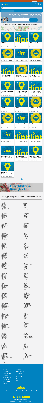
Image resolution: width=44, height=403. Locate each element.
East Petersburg (26, 239)
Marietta (24, 283)
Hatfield (3, 258)
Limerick (3, 278)
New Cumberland (5, 302)
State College (4, 339)
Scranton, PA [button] (23, 24)
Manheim (3, 283)
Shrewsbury (25, 334)
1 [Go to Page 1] (21, 179)
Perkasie (3, 316)
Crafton (24, 229)
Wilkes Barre (25, 356)
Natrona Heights (5, 299)
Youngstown (4, 362)
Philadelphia (4, 317)
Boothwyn (4, 215)
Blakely (3, 214)
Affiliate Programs (20, 380)
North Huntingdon (26, 305)
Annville (3, 206)
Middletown (25, 289)
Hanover (24, 256)
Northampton (4, 307)
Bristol (3, 217)
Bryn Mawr (4, 218)
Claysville (24, 225)
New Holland (4, 303)
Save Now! (33, 20)
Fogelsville (25, 248)
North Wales (25, 306)
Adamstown (25, 202)
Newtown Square (26, 304)
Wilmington (25, 358)
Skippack (24, 335)
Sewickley (3, 333)
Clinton (3, 226)
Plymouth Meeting (26, 322)
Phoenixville (25, 317)
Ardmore (3, 207)
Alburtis (24, 203)
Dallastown (25, 232)
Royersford (4, 329)
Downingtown (4, 236)
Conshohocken (5, 228)
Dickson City (4, 234)
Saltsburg (24, 329)
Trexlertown (4, 346)
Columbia (24, 227)
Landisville (4, 273)
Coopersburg (25, 228)
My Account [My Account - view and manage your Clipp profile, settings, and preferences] (5, 371)
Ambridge (24, 205)
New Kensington (26, 303)
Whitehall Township (27, 355)
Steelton (24, 339)
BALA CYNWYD (5, 208)
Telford (3, 344)
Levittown (3, 277)
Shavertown (25, 333)
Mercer (24, 288)
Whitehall (25, 354)
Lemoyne (3, 276)
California (3, 219)
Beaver (3, 209)
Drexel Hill (4, 237)
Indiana (3, 266)
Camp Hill (25, 219)
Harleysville (4, 257)
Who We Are (6, 390)
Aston (24, 207)
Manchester (25, 282)
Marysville (25, 284)
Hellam (24, 259)
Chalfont (3, 224)
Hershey (3, 262)
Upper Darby (4, 347)
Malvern (3, 282)
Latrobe (24, 274)
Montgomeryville (26, 293)
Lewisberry (25, 277)
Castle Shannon (5, 223)
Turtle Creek (25, 346)
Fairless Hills (25, 246)
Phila (24, 316)
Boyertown (25, 215)
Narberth (24, 298)
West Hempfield (5, 352)
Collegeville (25, 226)
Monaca (3, 292)
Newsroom (12, 390)
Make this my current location (32, 24)
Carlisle (3, 222)
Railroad (24, 324)
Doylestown (25, 236)
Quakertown (4, 324)
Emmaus (3, 243)
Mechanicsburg (26, 287)
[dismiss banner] (41, 13)
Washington (4, 349)
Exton (24, 245)
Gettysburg (4, 252)
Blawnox (24, 214)
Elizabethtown (25, 242)
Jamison (24, 267)
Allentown (25, 204)
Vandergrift (25, 347)
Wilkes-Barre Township (6, 357)
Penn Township (5, 315)
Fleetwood (4, 248)
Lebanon (3, 275)
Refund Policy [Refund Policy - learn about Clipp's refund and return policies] (6, 375)
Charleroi (24, 224)
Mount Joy (25, 296)
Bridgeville (25, 216)
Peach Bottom (4, 314)
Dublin (24, 237)
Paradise (24, 313)
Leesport (24, 275)
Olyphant (24, 309)
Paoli (2, 313)
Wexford (24, 353)
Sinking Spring (4, 335)
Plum (2, 322)
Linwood (24, 278)
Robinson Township (5, 327)
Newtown (3, 304)
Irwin (2, 267)
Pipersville (4, 318)
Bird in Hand (25, 213)
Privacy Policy (18, 390)
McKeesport (25, 285)
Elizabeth (3, 242)
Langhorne (25, 273)
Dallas (3, 232)
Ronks (24, 327)
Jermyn (3, 269)
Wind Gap (4, 359)
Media (3, 288)
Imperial (24, 265)
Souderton (4, 336)
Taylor (24, 343)
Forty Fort (3, 249)
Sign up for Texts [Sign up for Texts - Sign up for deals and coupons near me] (6, 381)
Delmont (3, 233)
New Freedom (25, 302)
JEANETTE (4, 268)
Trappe (24, 345)
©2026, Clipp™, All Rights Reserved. (20, 399)
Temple (24, 344)
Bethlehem (4, 213)
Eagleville (24, 238)
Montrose (3, 294)
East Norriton (4, 239)
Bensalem (3, 212)
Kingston (3, 272)
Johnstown (25, 269)
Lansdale (3, 274)
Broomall (24, 217)
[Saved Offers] (36, 4)
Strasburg (24, 342)
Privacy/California (30, 390)
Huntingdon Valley (5, 265)
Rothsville (24, 328)
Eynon (3, 246)
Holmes (24, 262)
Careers (23, 390)
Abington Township (5, 202)
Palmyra (24, 312)
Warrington (25, 348)
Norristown (4, 305)
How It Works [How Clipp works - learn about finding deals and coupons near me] (19, 373)
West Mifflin (25, 352)
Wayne (24, 349)
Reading (3, 325)
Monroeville (4, 293)
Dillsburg (24, 234)
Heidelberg (4, 259)
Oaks (24, 308)
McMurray (4, 286)
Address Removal (21, 392)
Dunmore (3, 238)
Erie (23, 244)
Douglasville (4, 235)
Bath (23, 208)
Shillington (4, 334)
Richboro (24, 326)
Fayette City (4, 247)
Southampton (4, 337)
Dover (24, 235)
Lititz (2, 279)
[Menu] (2, 4)
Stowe (3, 342)
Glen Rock (4, 254)
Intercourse (25, 266)
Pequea (24, 315)
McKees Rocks (4, 285)
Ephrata (3, 244)
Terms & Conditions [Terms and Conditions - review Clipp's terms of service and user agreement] (7, 377)
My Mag (5, 383)
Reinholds (3, 326)
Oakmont (3, 308)
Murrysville (25, 297)
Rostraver (3, 328)
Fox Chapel (25, 249)
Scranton (24, 332)
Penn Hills (25, 314)
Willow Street (4, 358)
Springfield (25, 338)
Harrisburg (25, 257)
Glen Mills (25, 253)
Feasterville (25, 247)
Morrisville (4, 296)
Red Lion (24, 325)
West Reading (4, 353)
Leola (24, 276)
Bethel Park (25, 212)
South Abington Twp (27, 336)
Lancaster (24, 272)
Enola (24, 243)
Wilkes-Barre (4, 356)
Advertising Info (19, 378)
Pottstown (4, 323)
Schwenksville (4, 332)
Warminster (4, 348)
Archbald (24, 206)
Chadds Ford (25, 223)
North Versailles (5, 306)
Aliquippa (3, 204)
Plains (24, 319)
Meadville (3, 287)
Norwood (24, 307)
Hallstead (3, 256)
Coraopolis (4, 229)
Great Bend (4, 255)
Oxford (3, 312)
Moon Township (26, 294)
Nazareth (24, 299)
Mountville (4, 297)
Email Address (16, 19)
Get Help (5, 379)
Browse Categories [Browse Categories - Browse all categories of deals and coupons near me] (20, 371)
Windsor (24, 359)
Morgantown (25, 295)
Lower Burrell (25, 279)
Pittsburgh (25, 318)
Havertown (25, 258)
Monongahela (25, 292)
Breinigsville (4, 216)
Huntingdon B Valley (27, 264)
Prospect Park (25, 323)
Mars (2, 284)
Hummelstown (4, 264)
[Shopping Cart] (38, 4)
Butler (24, 218)
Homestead (4, 263)
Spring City (4, 338)
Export (3, 245)
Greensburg (25, 255)
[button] (41, 4)
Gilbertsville (4, 253)
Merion (3, 289)
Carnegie (24, 222)
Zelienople (25, 362)
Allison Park (4, 205)
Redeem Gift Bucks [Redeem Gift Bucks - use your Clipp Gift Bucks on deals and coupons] (7, 373)
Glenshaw (25, 254)
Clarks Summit (4, 225)
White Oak (4, 354)
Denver (24, 233)
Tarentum (3, 343)
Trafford (3, 345)
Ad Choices (37, 390)
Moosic (3, 295)
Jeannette (24, 268)
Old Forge (3, 309)
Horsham (24, 263)
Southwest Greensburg (27, 337)
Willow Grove (25, 357)
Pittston (3, 319)
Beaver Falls (25, 209)
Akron (3, 203)
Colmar (3, 227)
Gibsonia (24, 252)
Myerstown (4, 298)
